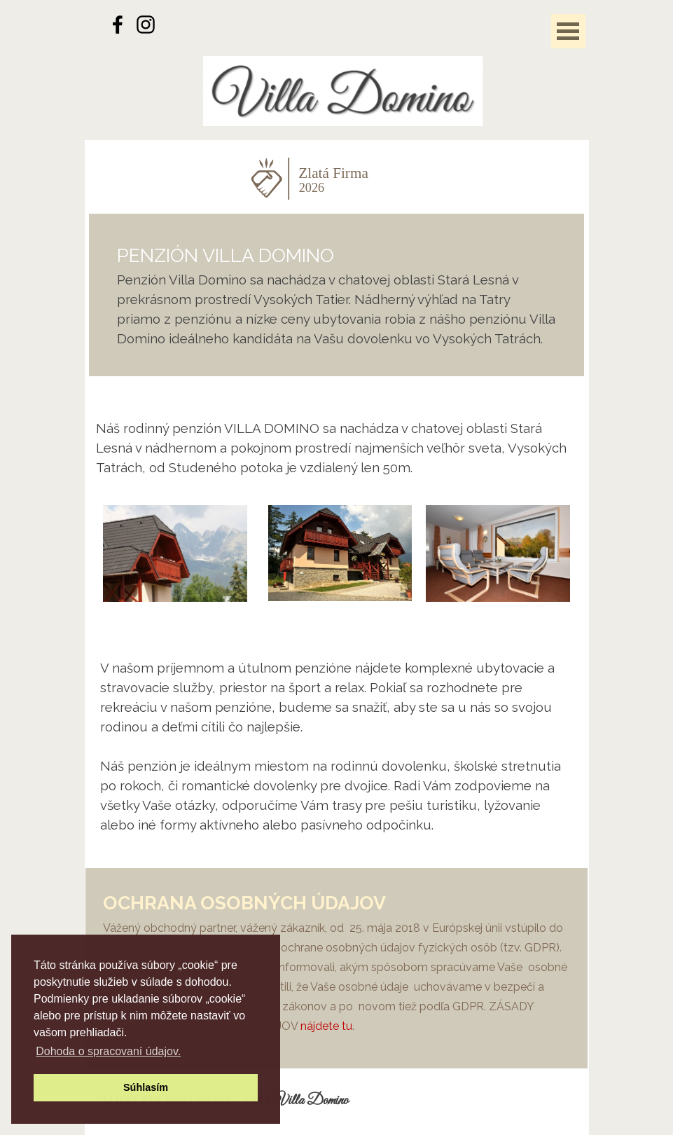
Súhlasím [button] (145, 1087)
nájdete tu (326, 1026)
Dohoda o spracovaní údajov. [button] (108, 1051)
